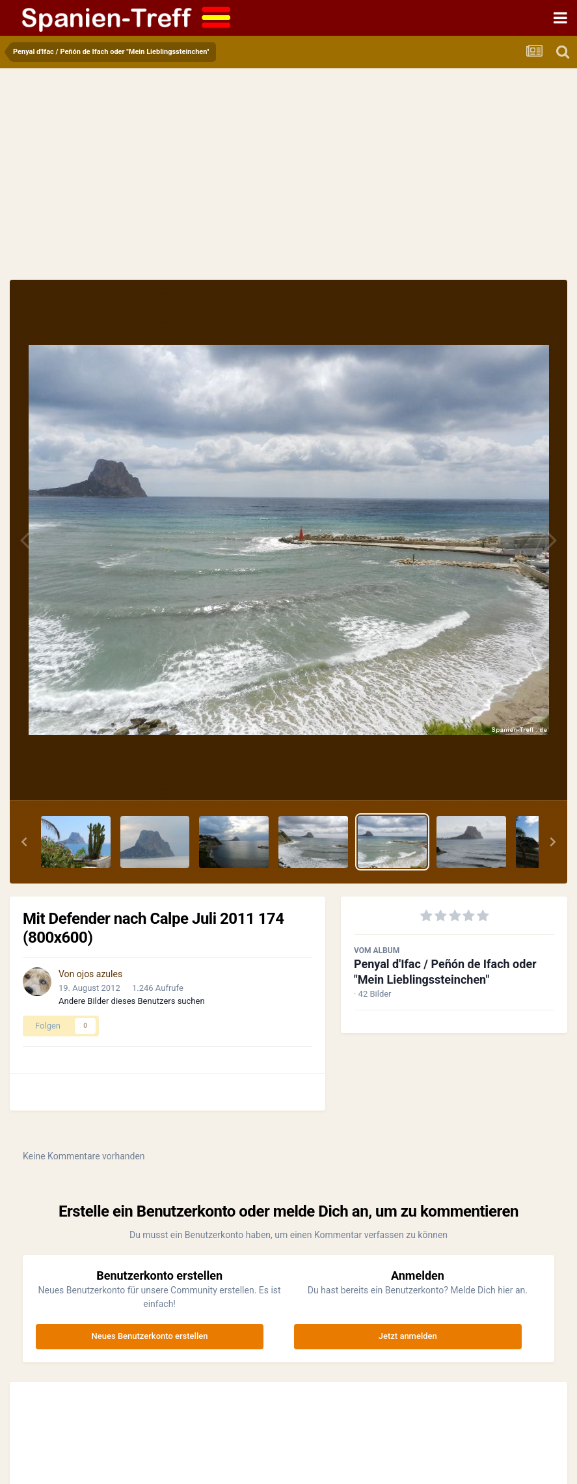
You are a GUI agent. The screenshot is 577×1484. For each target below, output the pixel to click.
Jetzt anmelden (408, 1336)
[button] (24, 842)
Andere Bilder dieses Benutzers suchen (132, 1001)
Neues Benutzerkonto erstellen (150, 1336)
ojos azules (99, 974)
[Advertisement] (289, 182)
